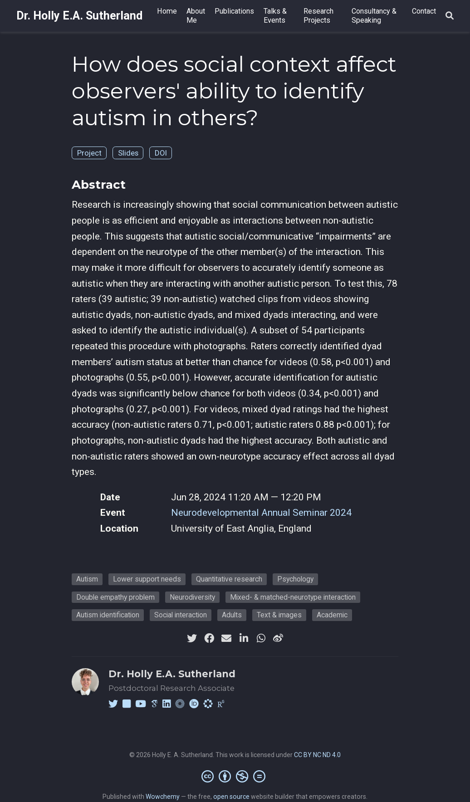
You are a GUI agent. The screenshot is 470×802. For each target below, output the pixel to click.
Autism (87, 579)
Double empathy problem (115, 597)
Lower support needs (147, 579)
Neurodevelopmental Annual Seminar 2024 (261, 512)
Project (89, 152)
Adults (232, 615)
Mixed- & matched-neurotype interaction (293, 597)
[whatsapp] (261, 638)
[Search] (450, 16)
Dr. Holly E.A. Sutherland (79, 15)
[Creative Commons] (235, 776)
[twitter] (192, 638)
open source (231, 796)
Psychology (295, 579)
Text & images (279, 615)
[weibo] (278, 638)
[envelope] (226, 638)
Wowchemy (163, 796)
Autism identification (107, 615)
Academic (332, 615)
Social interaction (180, 615)
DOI (161, 152)
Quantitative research (229, 579)
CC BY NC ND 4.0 (317, 754)
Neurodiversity (192, 597)
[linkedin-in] (243, 638)
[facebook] (209, 638)
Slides (128, 152)
